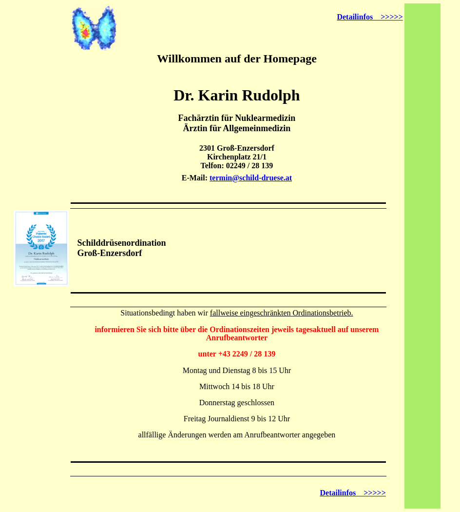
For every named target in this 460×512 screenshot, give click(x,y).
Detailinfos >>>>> (369, 17)
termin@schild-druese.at (251, 178)
